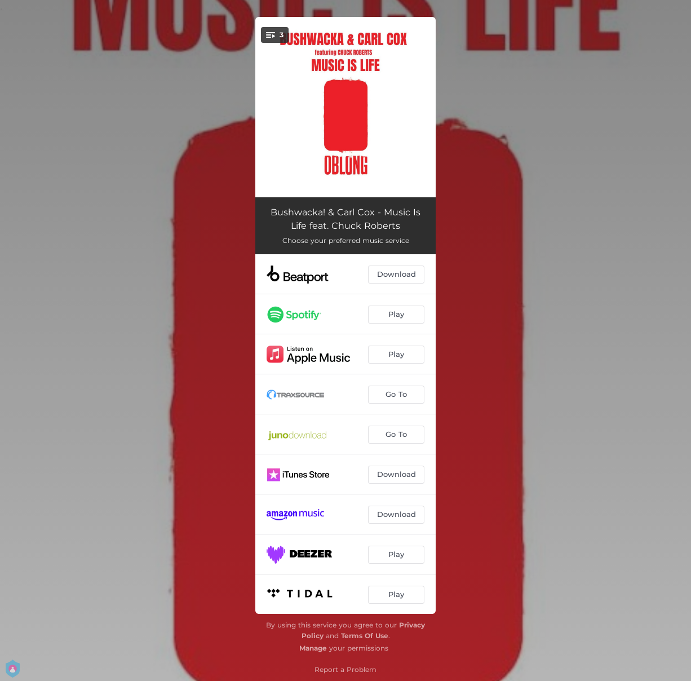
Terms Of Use (364, 635)
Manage (313, 648)
